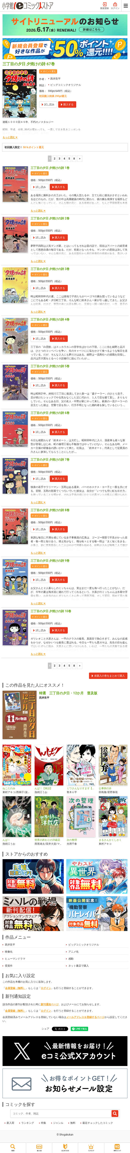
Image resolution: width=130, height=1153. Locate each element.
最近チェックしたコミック (97, 1122)
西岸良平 (55, 78)
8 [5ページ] (74, 158)
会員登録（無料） (15, 988)
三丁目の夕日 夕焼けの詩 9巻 (50, 560)
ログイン (115, 6)
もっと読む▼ (10, 137)
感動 (70, 958)
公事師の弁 (105, 788)
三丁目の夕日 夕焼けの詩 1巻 (50, 168)
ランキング (27, 1122)
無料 (72, 1122)
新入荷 (10, 1122)
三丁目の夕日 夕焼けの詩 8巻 (50, 510)
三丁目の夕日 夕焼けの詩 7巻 (50, 459)
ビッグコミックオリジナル (65, 84)
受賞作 (9, 965)
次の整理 (72, 839)
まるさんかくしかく (110, 839)
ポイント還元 (49, 71)
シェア (45, 1028)
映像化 (9, 951)
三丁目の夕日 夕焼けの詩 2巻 (50, 218)
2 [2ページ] (54, 158)
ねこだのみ (9, 788)
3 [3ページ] (59, 158)
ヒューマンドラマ (15, 958)
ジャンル (58, 1122)
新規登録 (104, 6)
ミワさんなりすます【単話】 (81, 788)
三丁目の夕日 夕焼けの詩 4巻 (50, 319)
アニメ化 (73, 951)
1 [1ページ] (49, 158)
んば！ (6, 839)
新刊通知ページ (50, 1004)
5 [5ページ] (69, 158)
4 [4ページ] (64, 158)
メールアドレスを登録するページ (85, 1017)
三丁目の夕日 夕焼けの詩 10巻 (51, 611)
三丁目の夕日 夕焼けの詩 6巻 (50, 413)
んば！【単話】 (43, 788)
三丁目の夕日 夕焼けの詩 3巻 (50, 269)
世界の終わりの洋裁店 (47, 839)
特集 (43, 1122)
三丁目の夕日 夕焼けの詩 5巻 (50, 366)
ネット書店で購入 (78, 965)
